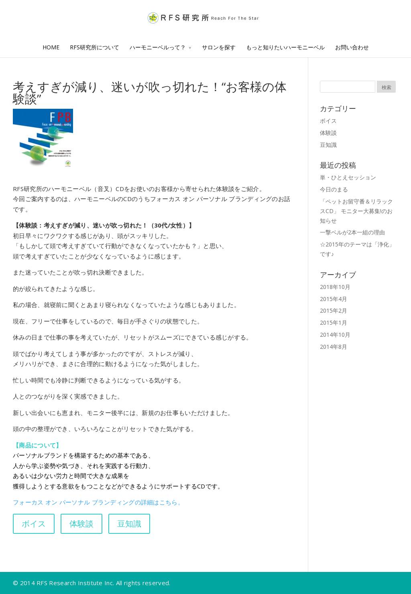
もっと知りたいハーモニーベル (285, 47)
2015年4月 (333, 299)
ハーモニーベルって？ (158, 47)
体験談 (328, 132)
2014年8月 (333, 346)
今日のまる (334, 189)
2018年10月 (335, 287)
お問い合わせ (352, 47)
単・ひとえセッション (348, 177)
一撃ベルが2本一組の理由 (352, 232)
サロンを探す (219, 47)
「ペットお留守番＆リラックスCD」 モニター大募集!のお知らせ (356, 210)
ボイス (328, 120)
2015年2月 (333, 310)
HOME (51, 47)
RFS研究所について (94, 47)
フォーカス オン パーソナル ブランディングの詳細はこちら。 (98, 502)
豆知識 (328, 144)
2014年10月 (335, 334)
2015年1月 (333, 322)
